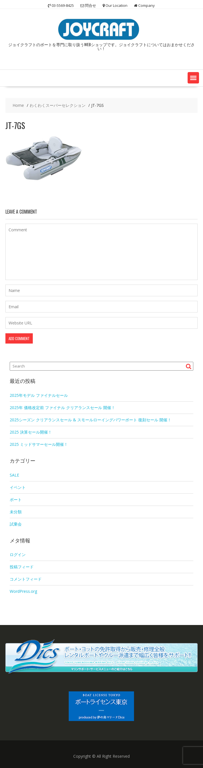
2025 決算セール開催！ (31, 432)
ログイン (18, 554)
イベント (18, 487)
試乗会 (16, 524)
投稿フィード (22, 566)
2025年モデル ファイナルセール (39, 395)
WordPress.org (23, 591)
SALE (14, 475)
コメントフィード (26, 579)
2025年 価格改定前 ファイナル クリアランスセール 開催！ (62, 407)
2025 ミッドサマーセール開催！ (39, 444)
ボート (16, 499)
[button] (193, 77)
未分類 (16, 511)
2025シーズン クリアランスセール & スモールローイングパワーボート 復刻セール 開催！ (90, 419)
